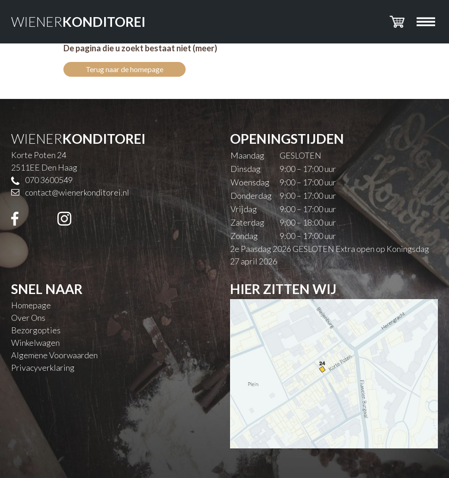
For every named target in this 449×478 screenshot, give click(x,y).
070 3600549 (49, 180)
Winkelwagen (35, 342)
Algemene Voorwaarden (54, 355)
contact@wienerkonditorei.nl (77, 192)
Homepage (31, 305)
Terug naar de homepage (124, 69)
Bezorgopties (36, 330)
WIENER (78, 22)
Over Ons (28, 318)
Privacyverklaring (43, 367)
